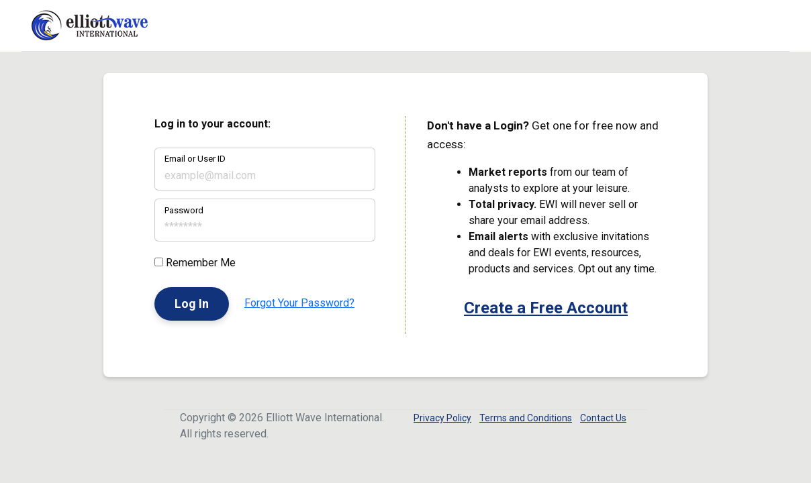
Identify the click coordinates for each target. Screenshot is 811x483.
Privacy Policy (442, 418)
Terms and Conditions (525, 418)
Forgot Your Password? (299, 303)
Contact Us (603, 418)
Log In (192, 304)
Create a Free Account (546, 308)
